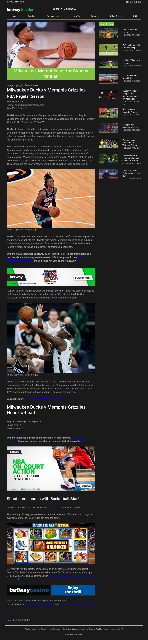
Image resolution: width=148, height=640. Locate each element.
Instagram (49, 604)
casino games (54, 507)
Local (56, 9)
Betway (84, 441)
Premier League (54, 16)
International (68, 9)
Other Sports (116, 16)
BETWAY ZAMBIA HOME (15, 2)
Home (13, 16)
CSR (135, 16)
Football (31, 16)
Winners (95, 16)
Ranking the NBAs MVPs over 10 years (45, 399)
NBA (76, 115)
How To (76, 16)
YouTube (64, 604)
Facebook (30, 604)
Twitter (39, 604)
